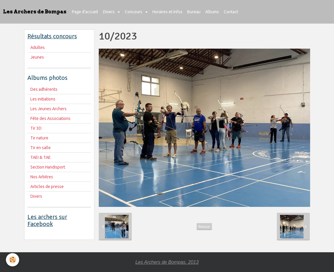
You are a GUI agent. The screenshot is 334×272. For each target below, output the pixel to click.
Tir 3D (36, 128)
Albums (212, 11)
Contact (231, 11)
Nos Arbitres (41, 176)
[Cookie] (12, 259)
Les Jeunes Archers (48, 108)
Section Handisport (47, 167)
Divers (109, 11)
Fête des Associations (50, 118)
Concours (134, 11)
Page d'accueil (85, 11)
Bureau (193, 11)
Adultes (37, 47)
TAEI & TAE (40, 157)
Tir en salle (40, 147)
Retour (204, 226)
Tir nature (39, 138)
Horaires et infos (167, 11)
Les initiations (42, 99)
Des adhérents (43, 89)
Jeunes (37, 57)
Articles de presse (47, 186)
